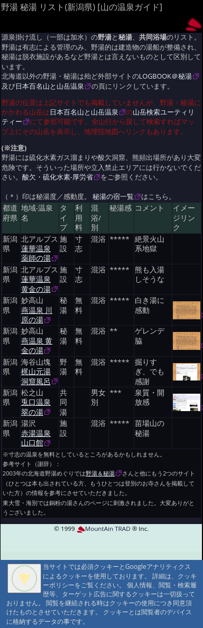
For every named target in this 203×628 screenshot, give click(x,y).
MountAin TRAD (104, 528)
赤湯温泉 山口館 (36, 438)
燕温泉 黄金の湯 (37, 345)
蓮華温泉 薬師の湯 (36, 253)
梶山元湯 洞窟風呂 (36, 376)
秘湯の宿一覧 (113, 196)
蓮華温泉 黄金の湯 (36, 283)
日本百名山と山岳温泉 (49, 86)
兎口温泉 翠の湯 (36, 406)
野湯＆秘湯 (100, 473)
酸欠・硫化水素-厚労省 (57, 177)
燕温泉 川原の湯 (37, 315)
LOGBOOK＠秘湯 (165, 76)
